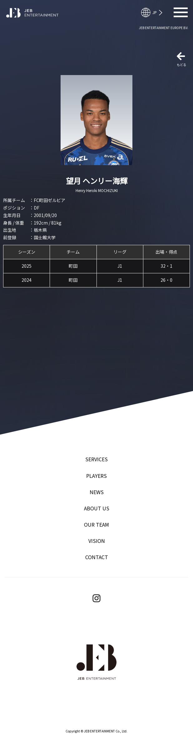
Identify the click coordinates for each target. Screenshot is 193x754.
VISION (96, 540)
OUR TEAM (96, 524)
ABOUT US (96, 508)
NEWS (97, 492)
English (154, 12)
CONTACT (96, 557)
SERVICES (96, 459)
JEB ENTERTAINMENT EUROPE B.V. (163, 27)
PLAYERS (96, 475)
